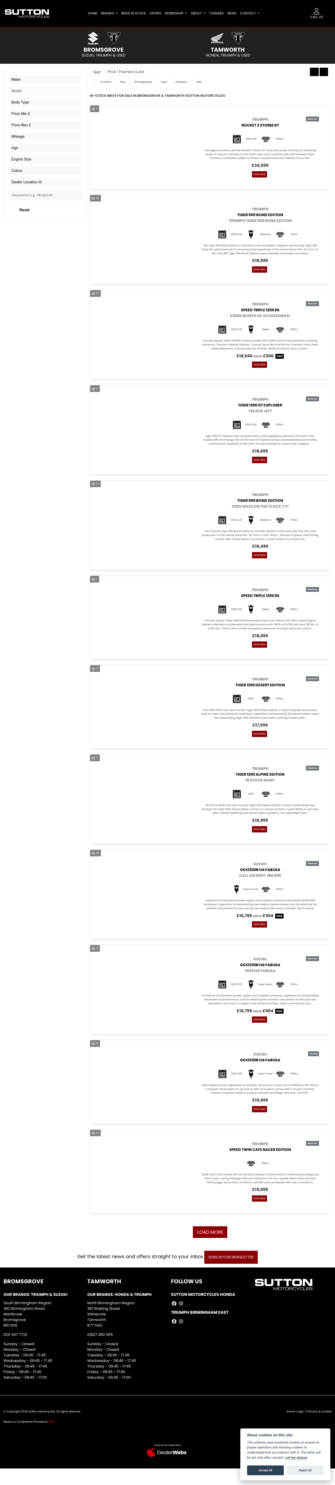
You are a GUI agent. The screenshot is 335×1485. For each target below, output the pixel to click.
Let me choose (296, 1458)
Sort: (97, 72)
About (200, 13)
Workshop (178, 13)
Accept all (265, 1470)
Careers (220, 13)
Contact (251, 13)
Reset (58, 210)
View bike (258, 175)
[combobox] (45, 79)
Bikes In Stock (136, 13)
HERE (51, 1438)
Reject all (305, 1470)
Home (95, 13)
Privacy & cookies (320, 1428)
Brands (111, 13)
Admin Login (295, 1428)
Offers (158, 13)
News (235, 13)
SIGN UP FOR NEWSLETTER (233, 1273)
